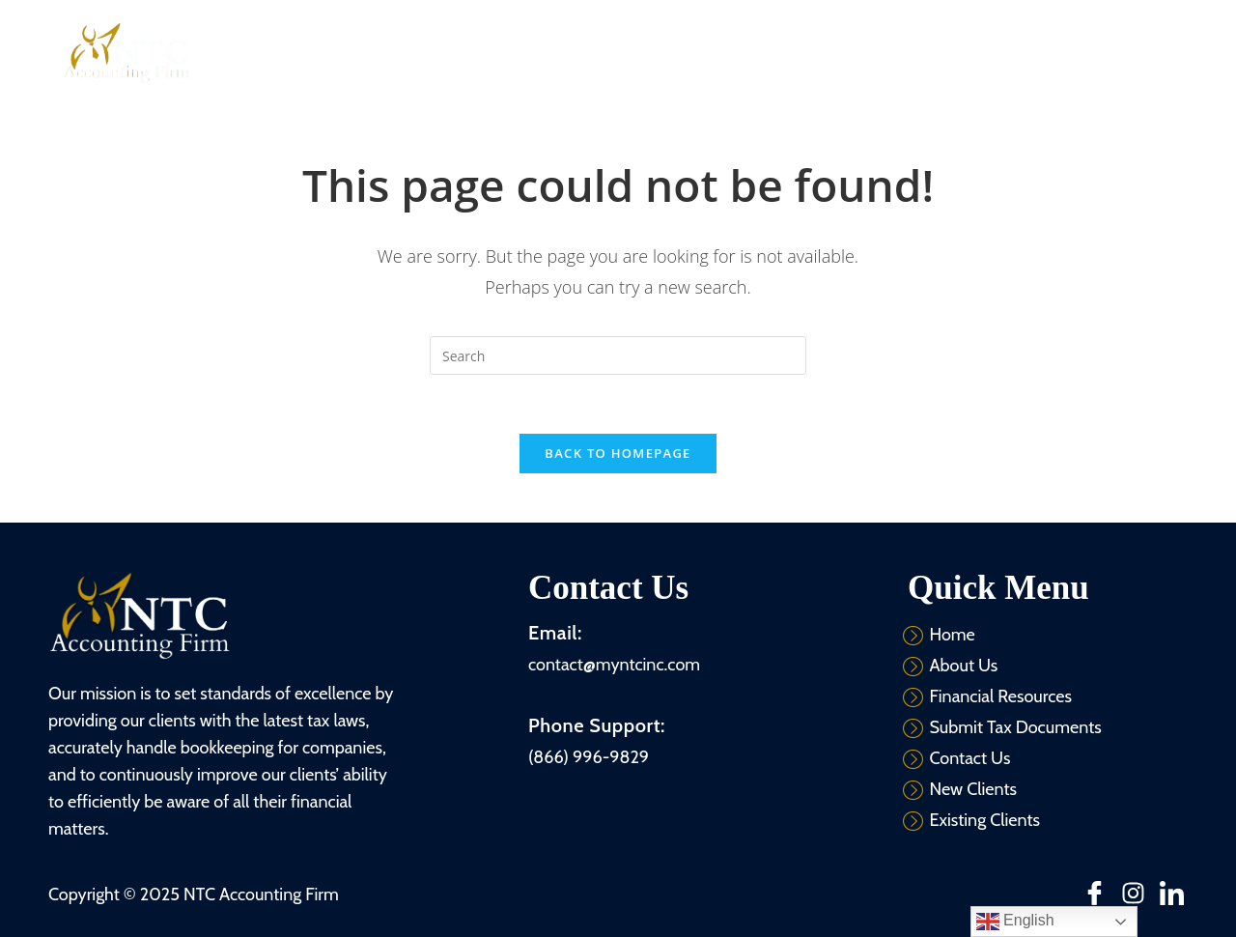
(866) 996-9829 (588, 757)
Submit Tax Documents (879, 52)
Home (445, 52)
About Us (524, 52)
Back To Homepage (617, 453)
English (1015, 921)
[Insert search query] (618, 355)
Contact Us (1004, 52)
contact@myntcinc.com (614, 664)
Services (616, 52)
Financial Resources (730, 52)
